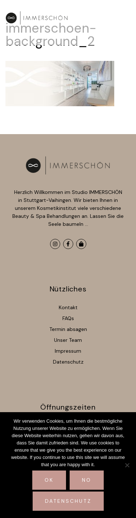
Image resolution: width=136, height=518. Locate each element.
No (86, 480)
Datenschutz (68, 501)
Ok (49, 480)
